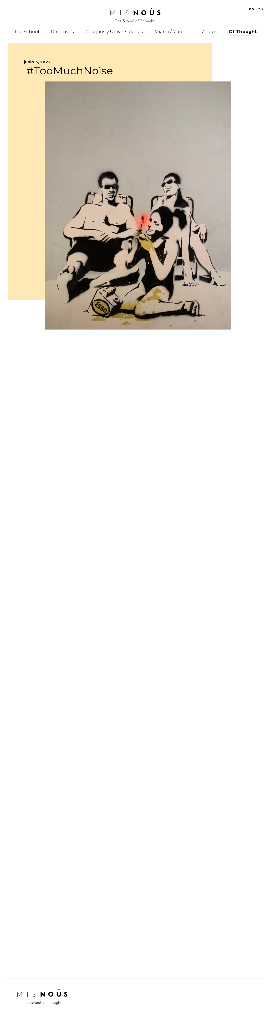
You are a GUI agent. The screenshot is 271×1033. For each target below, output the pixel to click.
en (260, 8)
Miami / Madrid (172, 31)
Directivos (62, 31)
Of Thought (243, 31)
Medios (208, 31)
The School (26, 31)
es (251, 8)
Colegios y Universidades (114, 31)
